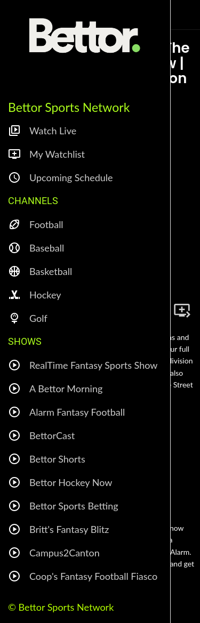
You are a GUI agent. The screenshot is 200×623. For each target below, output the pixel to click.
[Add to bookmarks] (182, 310)
